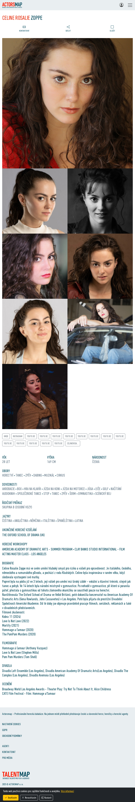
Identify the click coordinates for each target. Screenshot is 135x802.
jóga (90, 489)
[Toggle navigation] (130, 5)
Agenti (5, 746)
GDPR (4, 730)
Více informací (67, 791)
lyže (98, 489)
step (46, 494)
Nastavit (46, 797)
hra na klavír (33, 489)
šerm (73, 494)
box (19, 489)
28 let (6, 462)
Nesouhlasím (29, 797)
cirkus (61, 475)
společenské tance (29, 494)
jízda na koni (52, 489)
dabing (38, 475)
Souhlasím (11, 797)
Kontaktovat (9, 751)
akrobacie (8, 489)
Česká (95, 462)
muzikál (49, 475)
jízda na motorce (73, 489)
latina (79, 521)
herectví (8, 475)
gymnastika (86, 494)
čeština (7, 521)
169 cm (51, 462)
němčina (35, 521)
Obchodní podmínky (12, 735)
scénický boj (103, 494)
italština (49, 521)
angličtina (21, 521)
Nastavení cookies (11, 724)
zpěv (28, 475)
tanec (20, 475)
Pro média (7, 757)
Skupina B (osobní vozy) (17, 507)
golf (106, 489)
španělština (65, 521)
